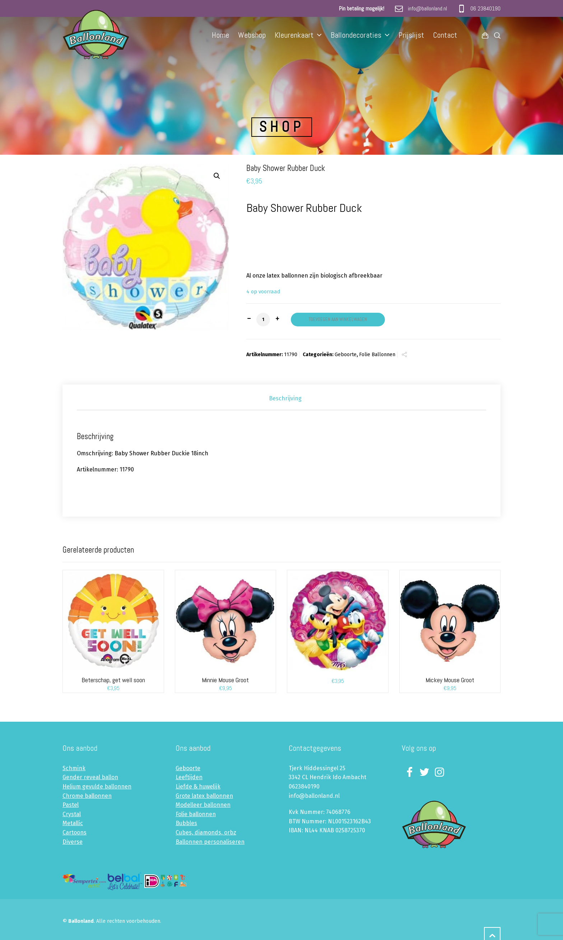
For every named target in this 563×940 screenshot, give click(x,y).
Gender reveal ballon (90, 777)
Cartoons (74, 832)
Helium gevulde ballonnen (96, 786)
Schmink (73, 768)
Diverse (72, 841)
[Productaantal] (263, 319)
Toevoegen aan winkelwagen (338, 319)
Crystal (71, 814)
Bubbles (186, 823)
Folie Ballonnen (377, 355)
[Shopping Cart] (485, 35)
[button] (216, 175)
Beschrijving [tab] (285, 398)
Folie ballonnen (196, 814)
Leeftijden (189, 777)
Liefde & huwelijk (198, 786)
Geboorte (346, 355)
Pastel (70, 804)
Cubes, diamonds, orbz (206, 832)
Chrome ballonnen (87, 795)
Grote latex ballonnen (204, 795)
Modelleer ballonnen (203, 804)
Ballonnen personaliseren (210, 841)
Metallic (72, 823)
